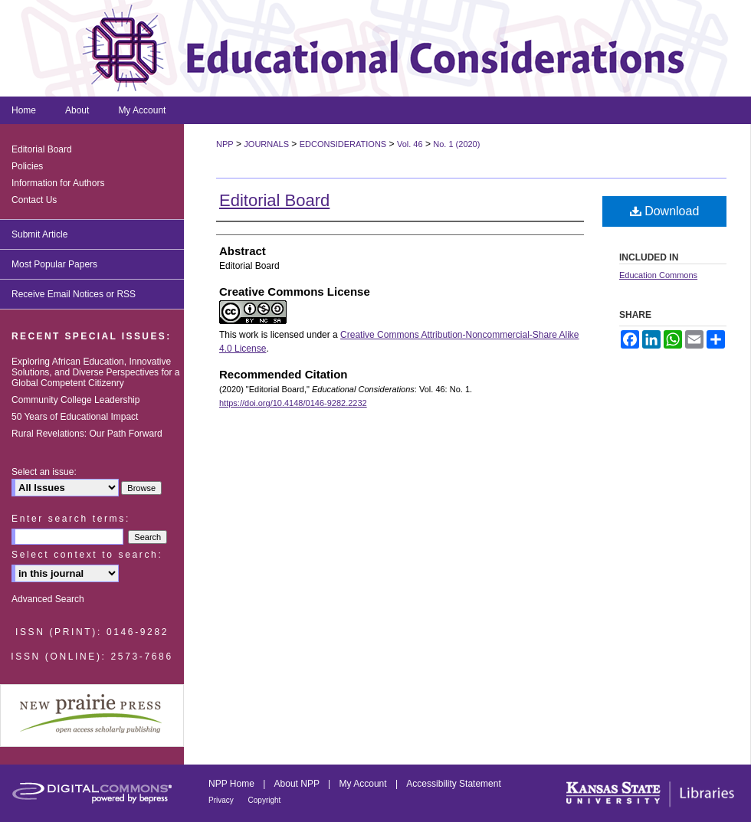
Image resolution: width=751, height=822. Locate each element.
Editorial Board (274, 200)
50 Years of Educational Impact (74, 416)
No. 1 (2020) (456, 144)
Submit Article (39, 234)
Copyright (264, 800)
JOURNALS (266, 144)
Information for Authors (57, 183)
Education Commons (658, 275)
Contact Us (34, 200)
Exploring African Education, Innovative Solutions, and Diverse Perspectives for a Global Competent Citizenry (95, 372)
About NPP (298, 783)
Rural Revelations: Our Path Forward (86, 433)
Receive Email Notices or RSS (73, 294)
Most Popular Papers (54, 264)
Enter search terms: (70, 518)
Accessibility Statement (453, 783)
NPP (225, 144)
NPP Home (232, 783)
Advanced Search (47, 599)
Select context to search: (86, 554)
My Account (364, 783)
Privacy (222, 800)
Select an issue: (44, 472)
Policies (27, 166)
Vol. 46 (410, 144)
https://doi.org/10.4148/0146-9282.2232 (293, 403)
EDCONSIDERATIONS (343, 144)
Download (665, 211)
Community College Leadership (75, 400)
